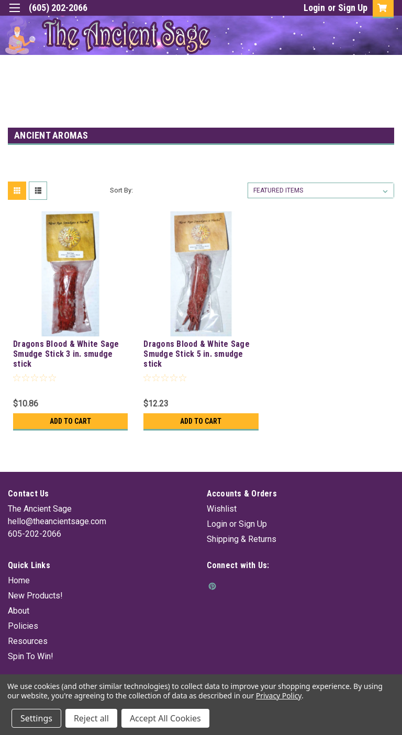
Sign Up (352, 7)
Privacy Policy (279, 695)
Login (314, 7)
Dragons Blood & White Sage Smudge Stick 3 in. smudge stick (66, 354)
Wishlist (222, 509)
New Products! (35, 596)
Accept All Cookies (165, 718)
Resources (28, 641)
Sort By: (121, 190)
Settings (36, 718)
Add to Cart (70, 421)
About (18, 611)
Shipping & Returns (241, 539)
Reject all (91, 718)
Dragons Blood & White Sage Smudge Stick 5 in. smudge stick (196, 354)
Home (19, 580)
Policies (23, 626)
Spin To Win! (30, 656)
